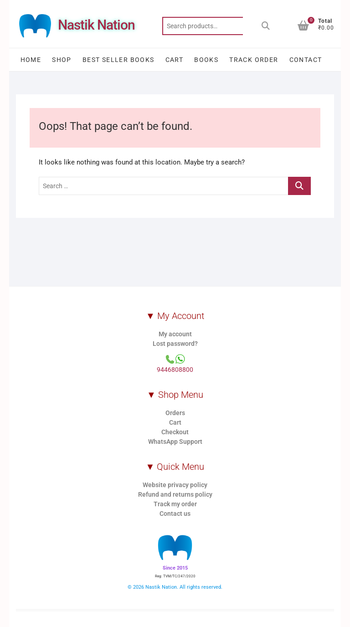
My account (175, 334)
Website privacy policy (175, 484)
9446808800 (175, 369)
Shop (62, 59)
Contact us (175, 513)
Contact (305, 59)
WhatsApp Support (175, 441)
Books (206, 59)
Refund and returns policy (175, 494)
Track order (253, 59)
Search (265, 26)
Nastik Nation (96, 25)
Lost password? (175, 343)
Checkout (175, 432)
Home (31, 59)
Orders (175, 412)
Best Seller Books (118, 59)
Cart (174, 59)
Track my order (175, 504)
